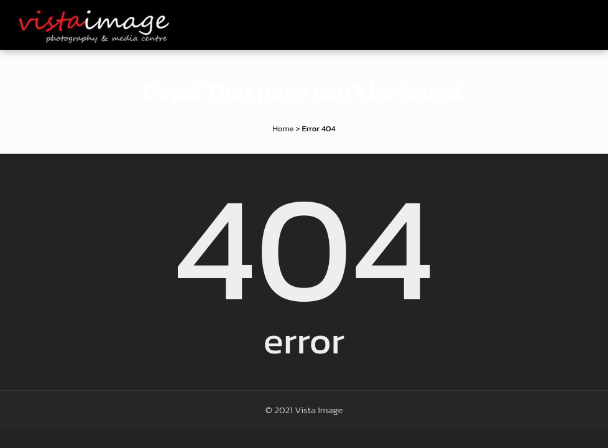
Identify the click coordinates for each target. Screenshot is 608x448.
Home (282, 128)
